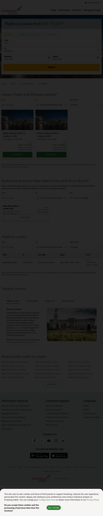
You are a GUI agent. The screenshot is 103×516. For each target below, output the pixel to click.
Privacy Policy (93, 499)
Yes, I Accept (53, 507)
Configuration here (47, 499)
